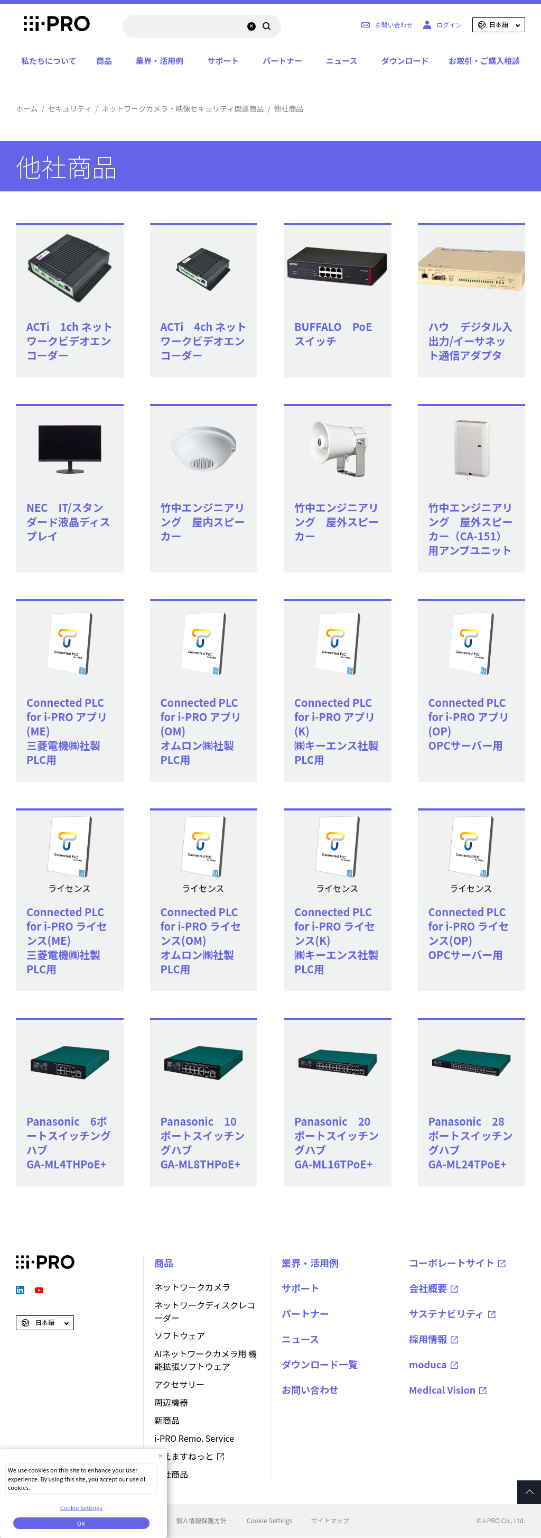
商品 (104, 60)
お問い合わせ (310, 1389)
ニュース (341, 60)
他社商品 (171, 1474)
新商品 (167, 1420)
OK (81, 1523)
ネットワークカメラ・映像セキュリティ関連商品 (182, 108)
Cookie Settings (270, 1520)
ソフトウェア (179, 1335)
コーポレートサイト (452, 1262)
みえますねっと (183, 1456)
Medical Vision (442, 1389)
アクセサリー (179, 1384)
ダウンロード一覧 (320, 1364)
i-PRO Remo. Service (194, 1438)
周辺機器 (171, 1402)
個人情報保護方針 (201, 1520)
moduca (428, 1364)
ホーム (27, 108)
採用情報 (428, 1339)
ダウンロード (404, 60)
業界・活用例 (159, 60)
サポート (223, 60)
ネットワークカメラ (192, 1287)
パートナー (282, 60)
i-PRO (45, 24)
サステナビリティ (446, 1313)
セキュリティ (69, 108)
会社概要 (428, 1288)
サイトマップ (330, 1520)
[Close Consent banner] (160, 1455)
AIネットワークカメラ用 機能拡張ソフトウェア (205, 1360)
